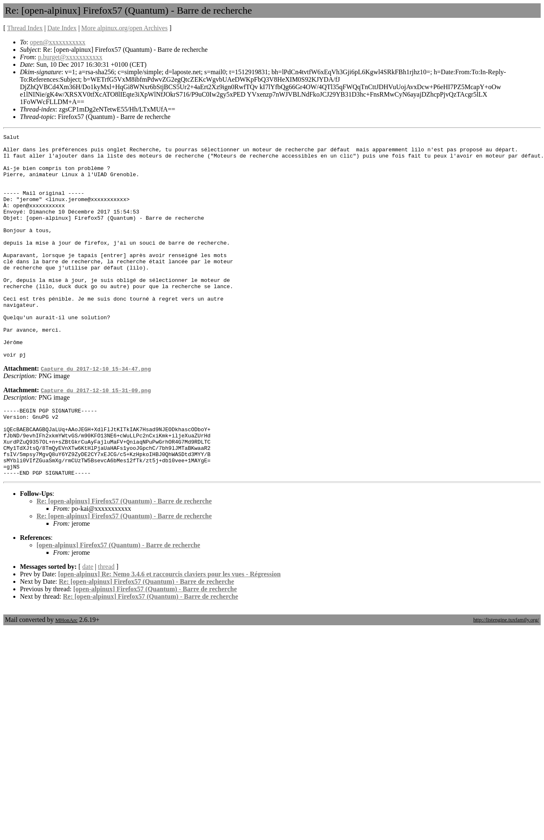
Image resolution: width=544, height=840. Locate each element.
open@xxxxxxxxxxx (57, 42)
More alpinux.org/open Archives (124, 28)
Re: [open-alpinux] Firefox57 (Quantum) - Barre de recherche (124, 559)
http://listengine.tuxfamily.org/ (506, 678)
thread (106, 625)
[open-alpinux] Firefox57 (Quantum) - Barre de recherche (118, 603)
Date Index (62, 28)
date (87, 625)
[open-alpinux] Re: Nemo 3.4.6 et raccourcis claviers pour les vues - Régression (169, 632)
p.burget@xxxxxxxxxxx (70, 57)
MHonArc (66, 678)
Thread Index (25, 28)
